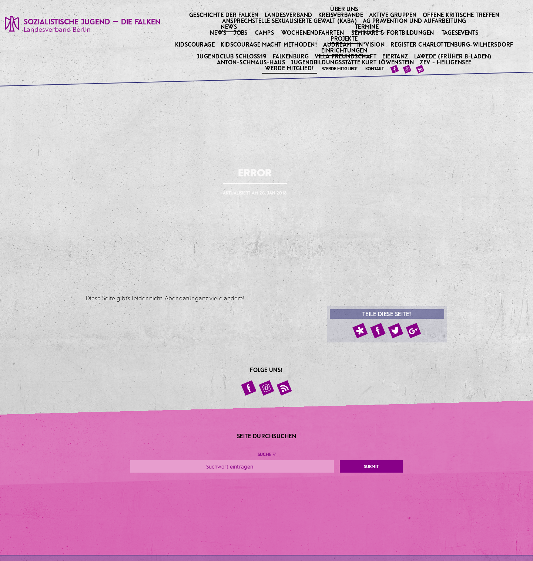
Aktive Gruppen (393, 14)
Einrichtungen (345, 50)
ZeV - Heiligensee (446, 61)
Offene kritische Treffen (462, 14)
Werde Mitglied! (290, 67)
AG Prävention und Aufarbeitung (415, 20)
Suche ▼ (267, 454)
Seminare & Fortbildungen (392, 32)
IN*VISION (371, 44)
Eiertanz (395, 56)
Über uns (344, 8)
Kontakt (374, 68)
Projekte (345, 38)
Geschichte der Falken (224, 14)
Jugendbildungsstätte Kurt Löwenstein (353, 61)
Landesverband (289, 14)
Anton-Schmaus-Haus (251, 61)
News (229, 26)
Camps (264, 32)
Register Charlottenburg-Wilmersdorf (452, 44)
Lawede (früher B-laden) (453, 56)
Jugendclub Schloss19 (232, 56)
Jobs (241, 32)
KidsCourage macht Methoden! (269, 44)
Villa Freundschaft (346, 56)
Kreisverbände (341, 14)
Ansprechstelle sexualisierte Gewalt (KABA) (290, 20)
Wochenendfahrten (312, 32)
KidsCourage (195, 44)
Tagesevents (460, 32)
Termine (367, 26)
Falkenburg (291, 56)
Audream (337, 44)
